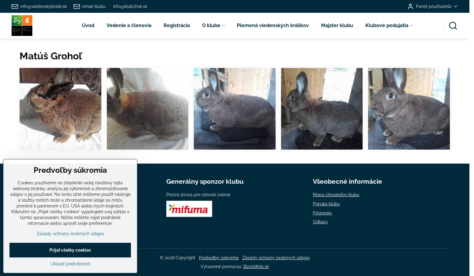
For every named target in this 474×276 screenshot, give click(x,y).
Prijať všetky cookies (70, 266)
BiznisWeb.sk (256, 266)
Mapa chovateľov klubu (336, 194)
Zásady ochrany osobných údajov (276, 257)
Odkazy (320, 221)
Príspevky (322, 213)
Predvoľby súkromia (219, 257)
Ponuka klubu (326, 203)
